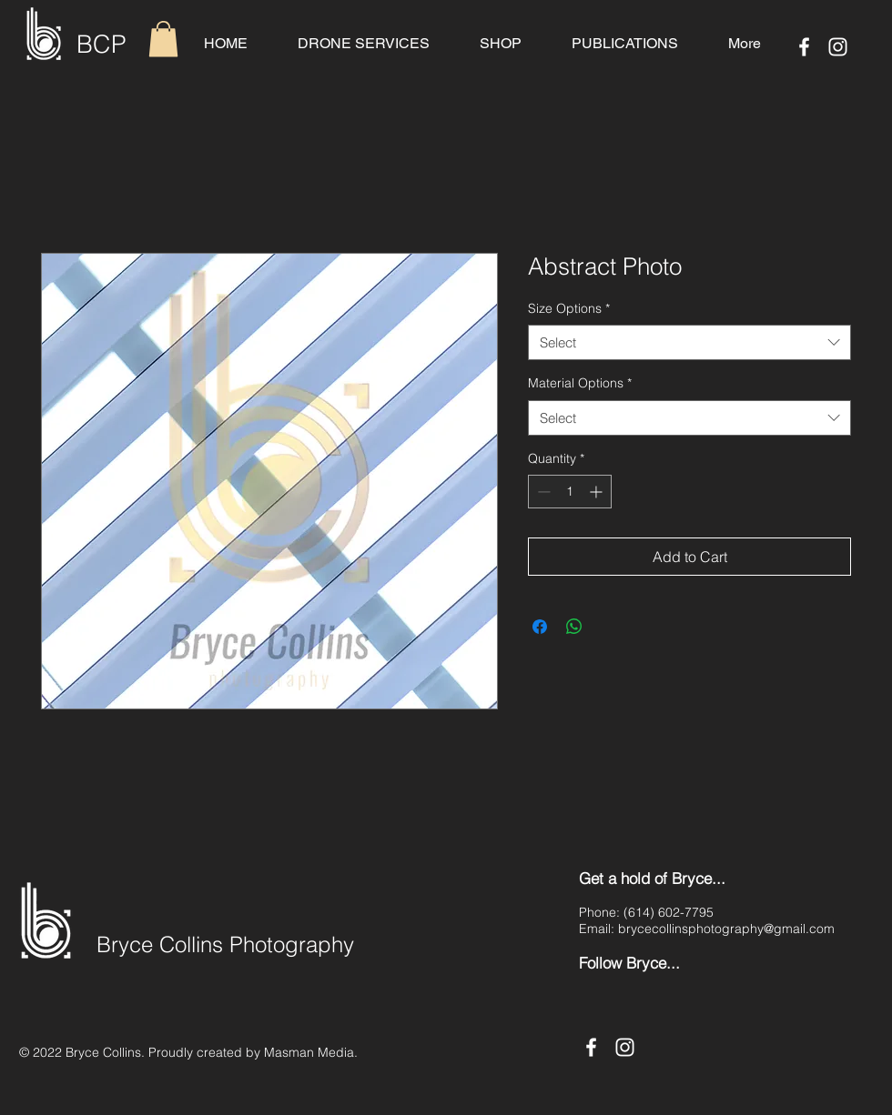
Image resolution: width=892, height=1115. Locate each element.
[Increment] (597, 491)
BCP (101, 44)
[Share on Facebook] (540, 627)
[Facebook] (804, 47)
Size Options (569, 308)
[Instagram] (838, 47)
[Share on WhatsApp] (574, 627)
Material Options (580, 383)
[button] (163, 38)
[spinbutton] (569, 491)
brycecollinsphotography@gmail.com (726, 928)
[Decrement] (542, 491)
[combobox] (689, 342)
